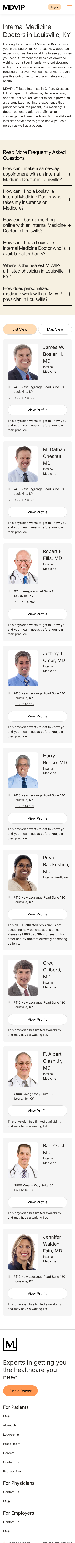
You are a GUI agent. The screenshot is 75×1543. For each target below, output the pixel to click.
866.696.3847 (34, 934)
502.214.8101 (24, 806)
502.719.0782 (25, 602)
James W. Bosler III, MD (53, 354)
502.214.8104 (24, 500)
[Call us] (43, 7)
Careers (8, 1453)
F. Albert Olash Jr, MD (52, 1061)
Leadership (11, 1434)
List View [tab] (19, 329)
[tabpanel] (37, 827)
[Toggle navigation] (69, 7)
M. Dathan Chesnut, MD (54, 456)
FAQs (6, 1416)
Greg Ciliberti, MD (52, 969)
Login (54, 7)
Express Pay (12, 1471)
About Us (10, 1425)
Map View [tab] (55, 329)
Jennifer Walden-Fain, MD (52, 1244)
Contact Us (11, 1462)
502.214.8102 (24, 398)
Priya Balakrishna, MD (56, 864)
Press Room (11, 1444)
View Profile (38, 410)
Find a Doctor (20, 1391)
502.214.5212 (24, 704)
